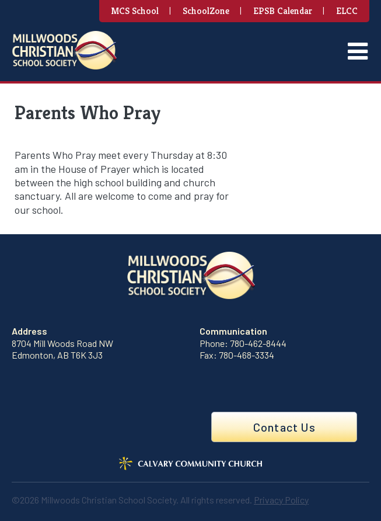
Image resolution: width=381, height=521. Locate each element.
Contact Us (284, 427)
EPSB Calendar (282, 11)
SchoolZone (206, 11)
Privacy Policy (281, 499)
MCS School (135, 11)
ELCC (347, 11)
